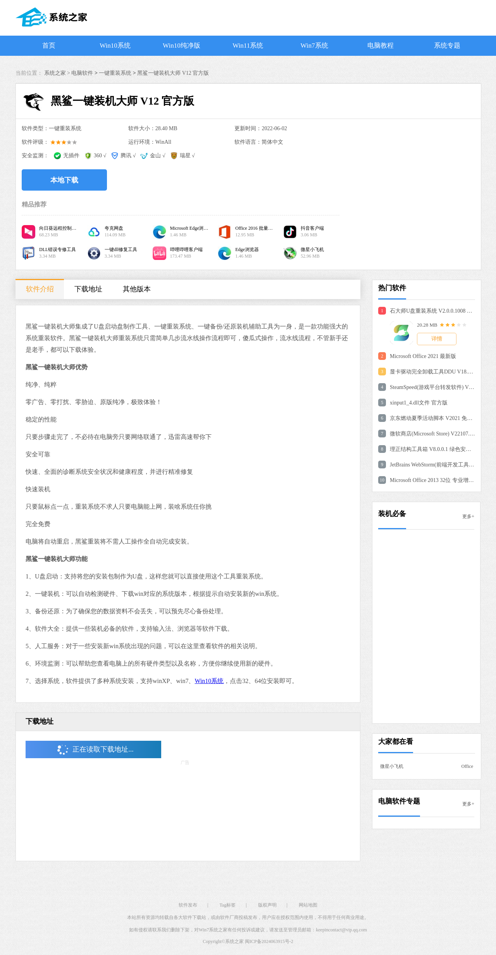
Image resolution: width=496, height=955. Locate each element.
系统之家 (234, 941)
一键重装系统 (115, 73)
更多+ (468, 516)
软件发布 (188, 905)
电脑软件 (82, 73)
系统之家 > (58, 73)
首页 (48, 45)
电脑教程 (380, 45)
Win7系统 (314, 45)
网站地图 (308, 905)
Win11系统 (247, 45)
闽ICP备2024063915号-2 (269, 941)
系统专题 (447, 45)
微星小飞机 (391, 766)
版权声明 (267, 905)
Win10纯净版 (181, 45)
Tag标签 (227, 905)
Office (467, 766)
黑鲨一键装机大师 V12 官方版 (173, 73)
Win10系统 (115, 45)
